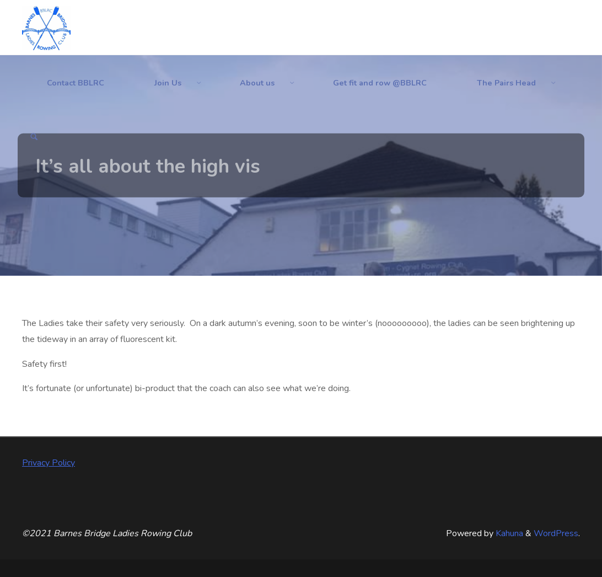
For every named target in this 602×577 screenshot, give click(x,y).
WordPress (556, 533)
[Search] (34, 137)
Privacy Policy (48, 463)
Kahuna (508, 533)
